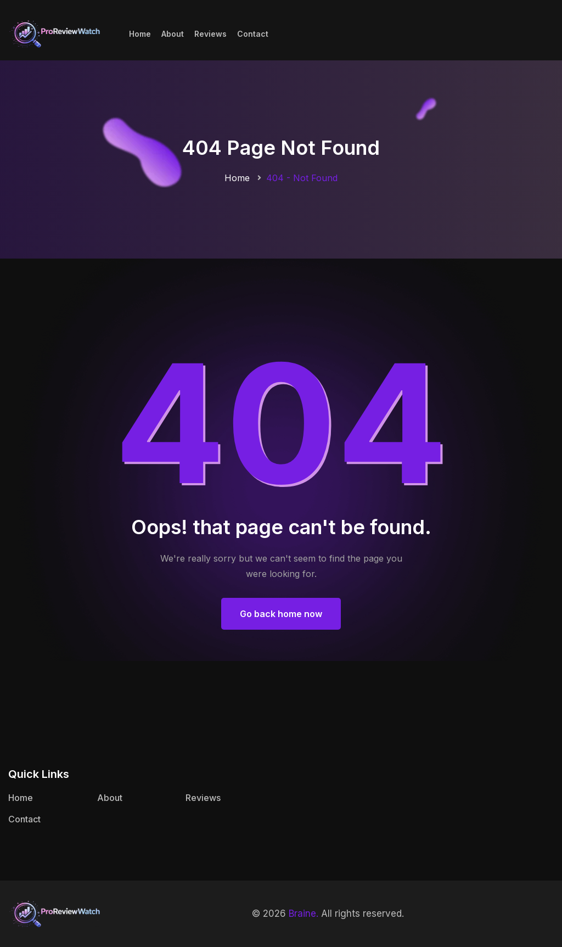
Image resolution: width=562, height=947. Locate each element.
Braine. (303, 913)
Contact (252, 33)
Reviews (210, 33)
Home (140, 33)
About (172, 33)
